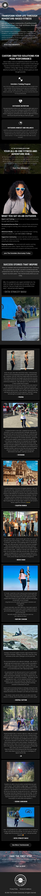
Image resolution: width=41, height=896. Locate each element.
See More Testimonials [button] (20, 845)
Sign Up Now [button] (20, 866)
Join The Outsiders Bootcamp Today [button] (17, 253)
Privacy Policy (14, 889)
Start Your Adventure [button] (12, 45)
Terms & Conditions (25, 889)
